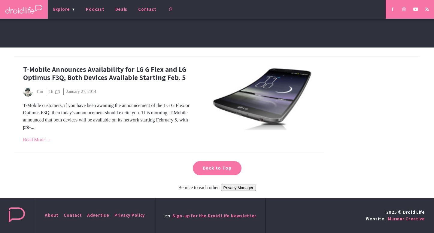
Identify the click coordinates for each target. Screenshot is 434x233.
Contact (147, 9)
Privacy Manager (238, 187)
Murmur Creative (406, 219)
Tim (33, 92)
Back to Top (217, 168)
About (52, 215)
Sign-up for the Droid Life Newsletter (210, 216)
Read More (34, 139)
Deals (121, 9)
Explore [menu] (61, 9)
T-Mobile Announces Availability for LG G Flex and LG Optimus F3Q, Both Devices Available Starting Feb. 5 (104, 73)
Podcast (95, 9)
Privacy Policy (129, 215)
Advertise (98, 215)
